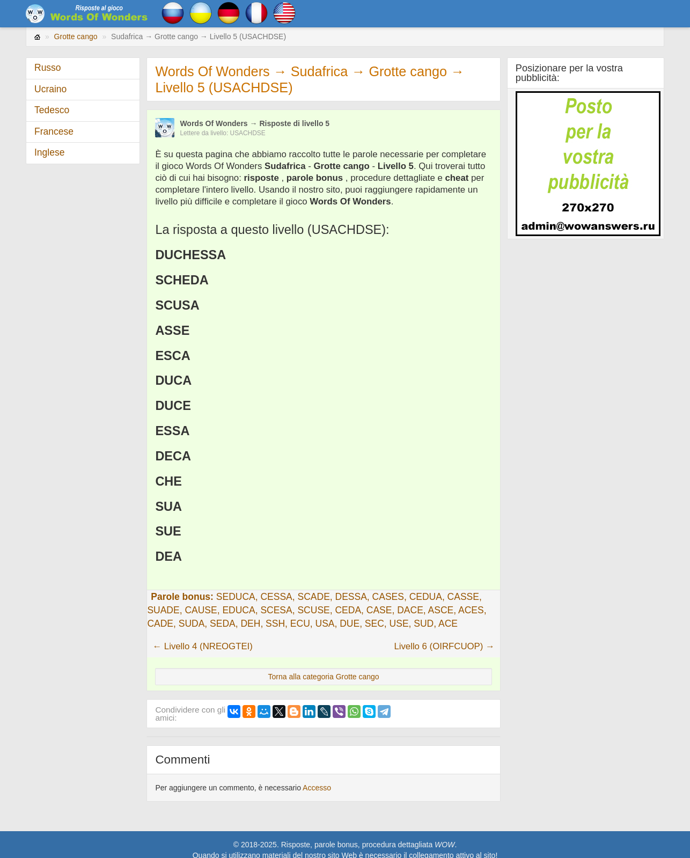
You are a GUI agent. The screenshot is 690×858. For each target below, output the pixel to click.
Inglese (49, 152)
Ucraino (50, 89)
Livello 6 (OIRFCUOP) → (444, 646)
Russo (47, 67)
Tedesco (51, 110)
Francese (54, 131)
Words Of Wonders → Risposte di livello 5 (254, 123)
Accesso (317, 787)
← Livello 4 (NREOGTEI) (202, 646)
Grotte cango (76, 36)
